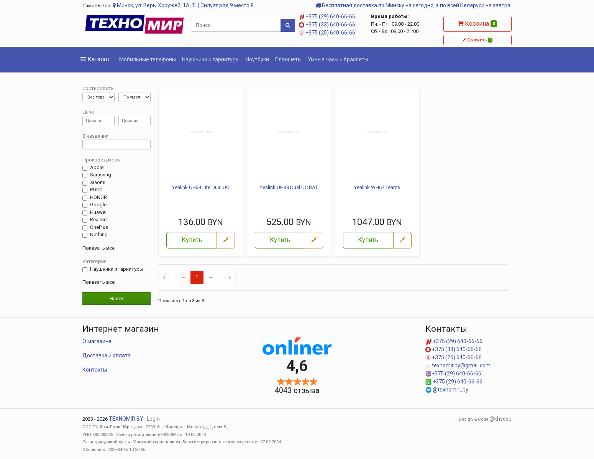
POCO (96, 190)
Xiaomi (97, 182)
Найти (117, 298)
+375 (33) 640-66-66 (327, 24)
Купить (192, 239)
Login (153, 419)
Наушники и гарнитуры (211, 59)
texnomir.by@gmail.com (458, 365)
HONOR (98, 197)
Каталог (95, 59)
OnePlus (99, 227)
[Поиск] (236, 25)
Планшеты (288, 59)
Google (98, 205)
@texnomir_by (446, 390)
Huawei (98, 212)
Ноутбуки (257, 59)
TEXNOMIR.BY (126, 419)
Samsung (100, 175)
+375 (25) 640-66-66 (327, 33)
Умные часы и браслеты (338, 59)
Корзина (477, 23)
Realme (98, 220)
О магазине (97, 341)
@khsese (500, 419)
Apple (96, 168)
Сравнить (477, 40)
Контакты (94, 370)
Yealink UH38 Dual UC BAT (289, 187)
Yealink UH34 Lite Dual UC (200, 187)
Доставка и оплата (106, 355)
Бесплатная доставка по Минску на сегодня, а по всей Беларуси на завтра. (413, 5)
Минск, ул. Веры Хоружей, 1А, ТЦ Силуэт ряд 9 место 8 (183, 5)
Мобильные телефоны (147, 59)
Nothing (99, 235)
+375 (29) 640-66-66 (327, 16)
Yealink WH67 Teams (377, 187)
